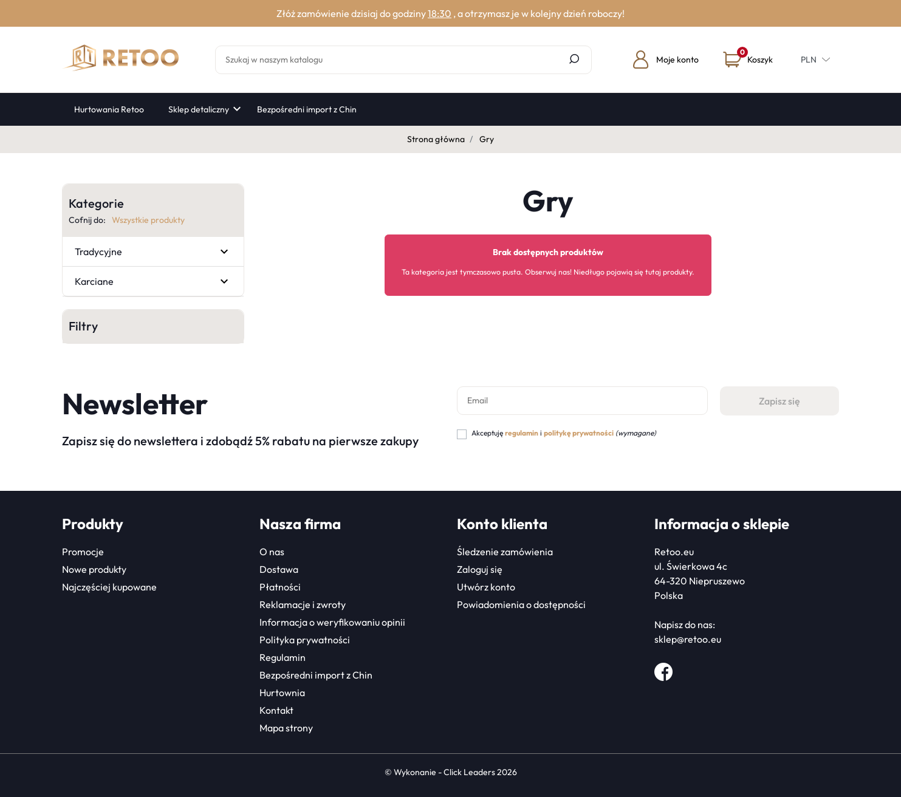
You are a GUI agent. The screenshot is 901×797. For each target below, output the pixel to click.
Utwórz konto (486, 587)
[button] (748, 59)
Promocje (83, 552)
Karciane (94, 281)
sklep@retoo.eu (687, 639)
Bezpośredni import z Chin (315, 675)
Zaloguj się (479, 569)
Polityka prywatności (304, 640)
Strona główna (436, 139)
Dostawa (278, 569)
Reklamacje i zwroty (302, 604)
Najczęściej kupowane (109, 587)
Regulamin (282, 657)
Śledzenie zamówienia (505, 552)
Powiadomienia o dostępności (521, 604)
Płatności (280, 587)
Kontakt (276, 710)
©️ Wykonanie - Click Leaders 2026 (451, 772)
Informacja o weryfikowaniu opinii (332, 622)
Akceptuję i (563, 432)
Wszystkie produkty (148, 219)
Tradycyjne (98, 251)
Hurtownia (282, 692)
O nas (271, 552)
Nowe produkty (94, 569)
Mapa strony (286, 728)
